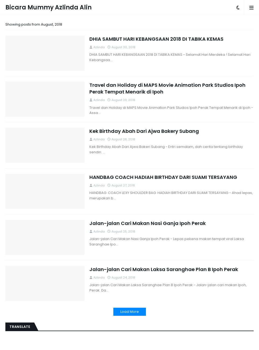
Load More (129, 311)
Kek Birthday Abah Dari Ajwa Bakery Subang (144, 131)
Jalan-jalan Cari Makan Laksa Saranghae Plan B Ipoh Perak (163, 269)
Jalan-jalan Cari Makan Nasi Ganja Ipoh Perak (147, 223)
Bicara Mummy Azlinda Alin (48, 7)
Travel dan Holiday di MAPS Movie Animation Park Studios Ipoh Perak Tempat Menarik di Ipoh (167, 88)
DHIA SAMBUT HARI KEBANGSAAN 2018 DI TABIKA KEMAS (156, 39)
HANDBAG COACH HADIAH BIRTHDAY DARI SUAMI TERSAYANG (163, 177)
